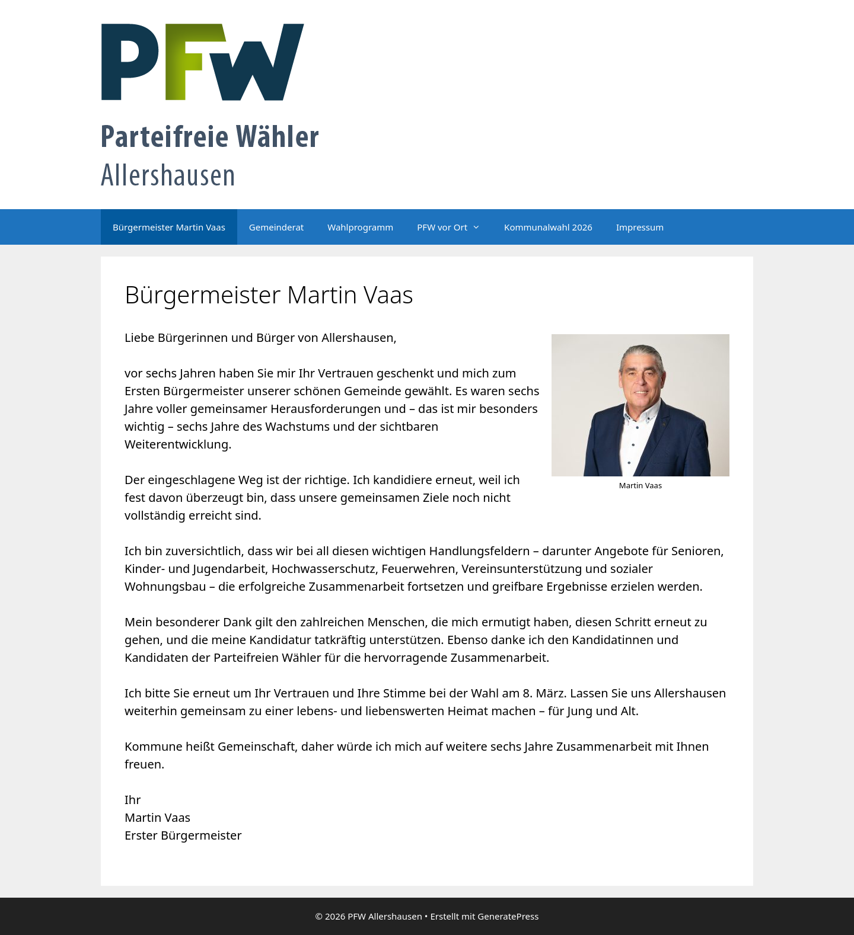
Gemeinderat (276, 227)
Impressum (640, 227)
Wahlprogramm (360, 227)
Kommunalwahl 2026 (548, 227)
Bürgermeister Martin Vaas (169, 227)
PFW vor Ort (454, 227)
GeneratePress (507, 916)
